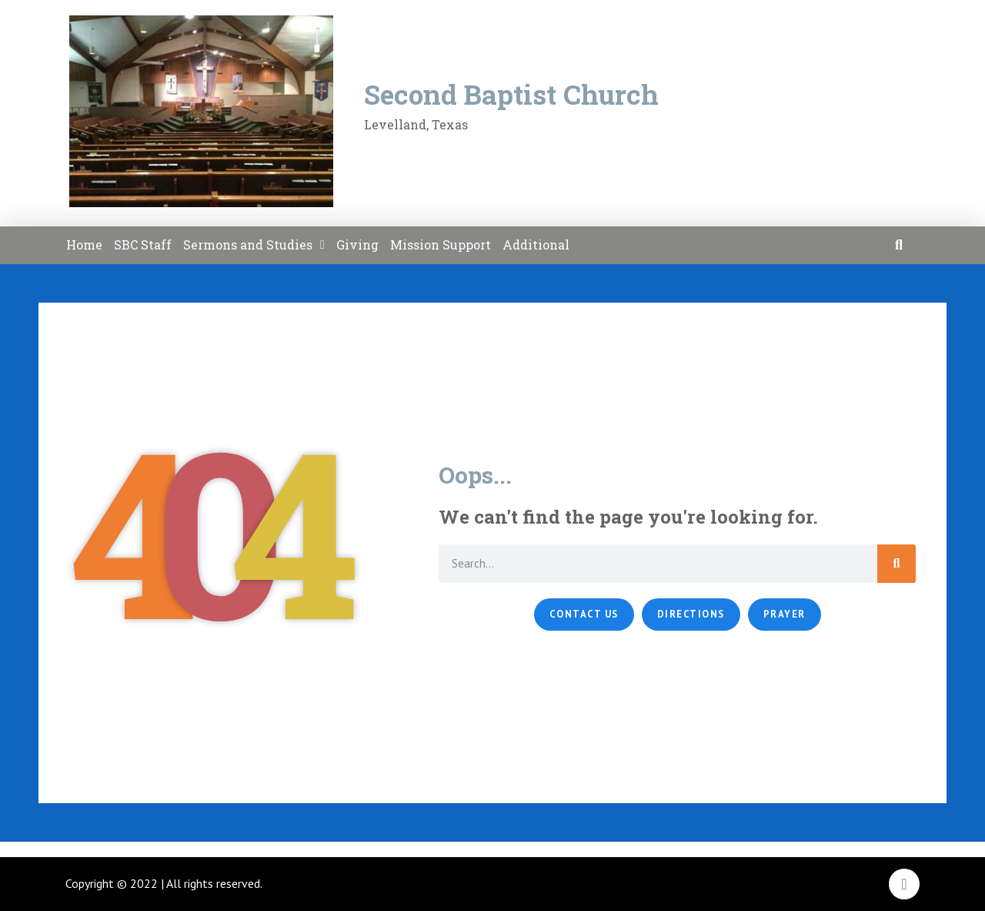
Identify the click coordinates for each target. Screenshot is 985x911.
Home (84, 244)
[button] (899, 245)
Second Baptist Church (511, 94)
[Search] (896, 563)
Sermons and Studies (254, 245)
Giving (357, 244)
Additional (536, 244)
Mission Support (440, 244)
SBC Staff (143, 244)
